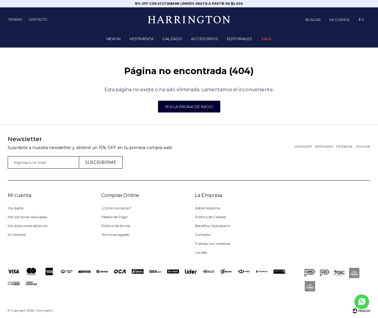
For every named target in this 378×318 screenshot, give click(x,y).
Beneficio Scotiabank (212, 226)
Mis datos (15, 208)
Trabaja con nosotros (212, 243)
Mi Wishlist (17, 234)
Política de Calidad (210, 217)
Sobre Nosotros (207, 208)
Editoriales (239, 38)
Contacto (38, 19)
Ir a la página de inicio (189, 106)
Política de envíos (115, 226)
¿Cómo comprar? (116, 208)
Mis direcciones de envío (27, 226)
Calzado (172, 38)
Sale (266, 38)
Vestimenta (141, 38)
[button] (313, 19)
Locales (201, 252)
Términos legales (115, 234)
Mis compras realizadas (27, 217)
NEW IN (113, 38)
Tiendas (15, 19)
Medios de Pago (114, 217)
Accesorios (204, 38)
